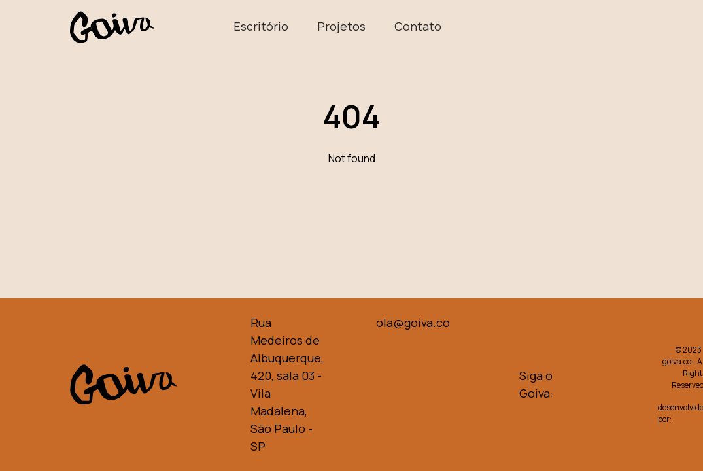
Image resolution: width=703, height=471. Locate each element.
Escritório (262, 26)
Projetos (342, 26)
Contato (417, 26)
